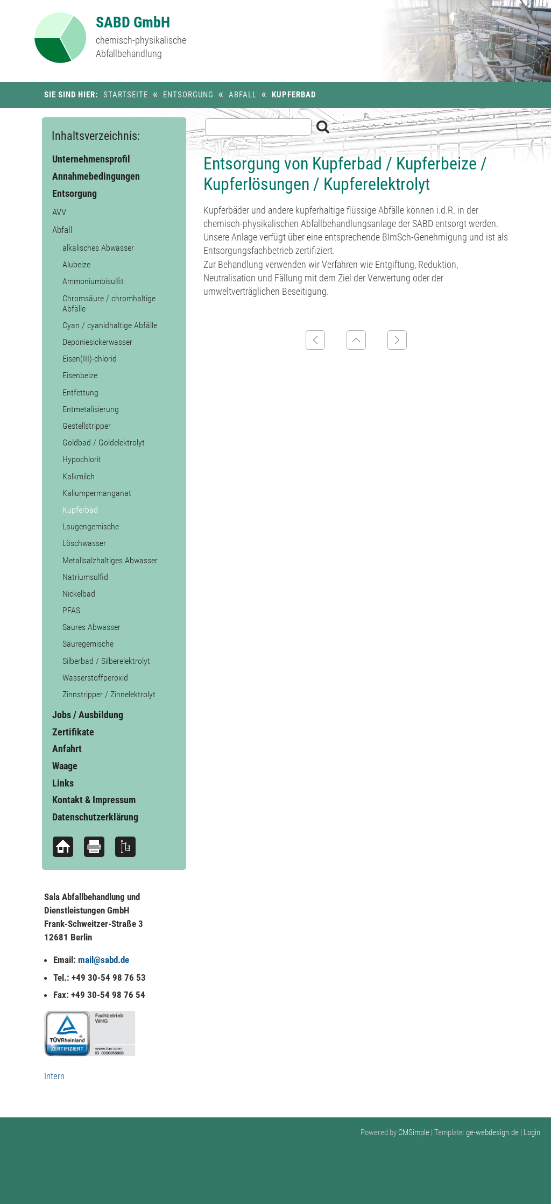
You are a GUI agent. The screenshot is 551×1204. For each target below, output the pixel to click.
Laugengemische (90, 526)
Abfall (243, 95)
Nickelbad (78, 594)
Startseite (125, 95)
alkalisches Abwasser (98, 248)
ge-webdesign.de (492, 1132)
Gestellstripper (86, 426)
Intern (54, 1076)
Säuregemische (88, 644)
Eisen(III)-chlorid (89, 358)
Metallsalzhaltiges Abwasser (110, 560)
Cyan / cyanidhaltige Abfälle (109, 325)
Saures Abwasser (91, 627)
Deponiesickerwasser (97, 342)
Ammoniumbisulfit (93, 281)
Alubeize (76, 264)
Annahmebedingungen (96, 176)
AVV (59, 212)
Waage (64, 765)
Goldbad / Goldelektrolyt (103, 442)
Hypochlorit (81, 459)
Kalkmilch (78, 476)
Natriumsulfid (85, 577)
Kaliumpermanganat (96, 493)
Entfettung (80, 392)
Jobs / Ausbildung (87, 714)
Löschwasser (84, 543)
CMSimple (413, 1132)
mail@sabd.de (103, 959)
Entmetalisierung (90, 409)
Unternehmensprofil (91, 159)
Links (63, 783)
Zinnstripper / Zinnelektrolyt (109, 694)
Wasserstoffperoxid (95, 677)
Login (532, 1132)
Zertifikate (73, 732)
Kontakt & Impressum (94, 799)
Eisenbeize (79, 375)
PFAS (71, 610)
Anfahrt (67, 748)
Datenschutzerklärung (95, 817)
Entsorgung (188, 95)
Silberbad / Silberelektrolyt (106, 661)
